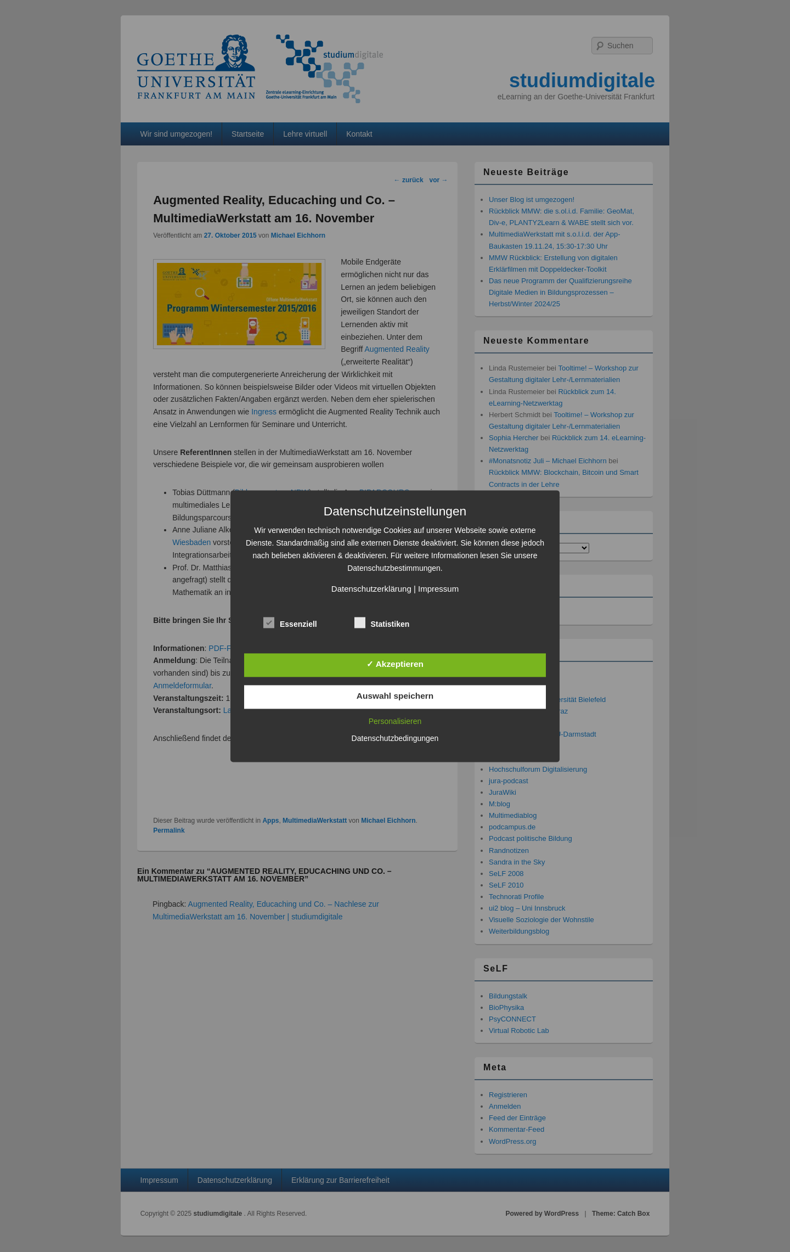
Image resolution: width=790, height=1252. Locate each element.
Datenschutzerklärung (371, 588)
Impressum (438, 588)
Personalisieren (395, 721)
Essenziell (290, 622)
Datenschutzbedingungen (395, 738)
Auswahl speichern (395, 696)
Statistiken (382, 622)
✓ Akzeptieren (395, 664)
